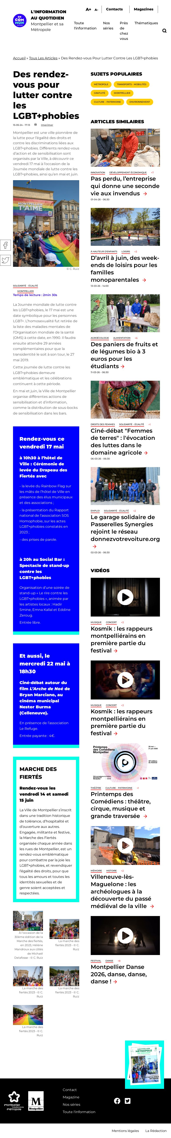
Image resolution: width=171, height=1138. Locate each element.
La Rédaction (156, 1131)
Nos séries (71, 1104)
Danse (109, 961)
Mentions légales (125, 1131)
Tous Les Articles (43, 58)
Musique (96, 622)
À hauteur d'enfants (104, 251)
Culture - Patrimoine (107, 102)
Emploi (95, 511)
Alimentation (121, 338)
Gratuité (99, 93)
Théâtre (96, 788)
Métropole (101, 84)
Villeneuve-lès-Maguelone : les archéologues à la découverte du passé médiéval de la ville (121, 891)
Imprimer (47, 124)
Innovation (98, 172)
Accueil (19, 58)
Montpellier (25, 291)
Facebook (5, 245)
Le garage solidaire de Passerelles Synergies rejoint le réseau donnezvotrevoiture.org (125, 528)
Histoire (111, 870)
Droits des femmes (103, 424)
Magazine (71, 1097)
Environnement (140, 102)
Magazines (143, 9)
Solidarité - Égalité (25, 286)
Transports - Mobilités (131, 84)
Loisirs (126, 251)
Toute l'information (79, 1112)
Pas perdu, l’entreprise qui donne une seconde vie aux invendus (125, 185)
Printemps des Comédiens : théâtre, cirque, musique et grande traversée (121, 805)
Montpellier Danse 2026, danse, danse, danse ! (119, 974)
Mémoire (96, 870)
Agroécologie (100, 338)
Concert (111, 622)
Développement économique (128, 172)
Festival (96, 961)
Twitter (5, 260)
